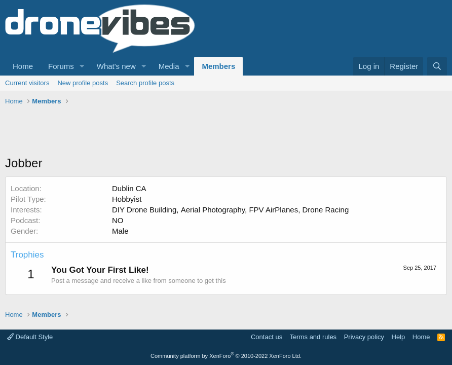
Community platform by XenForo (226, 356)
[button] (82, 66)
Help (398, 337)
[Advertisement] (189, 132)
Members (218, 66)
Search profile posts (145, 83)
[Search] (437, 66)
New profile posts (82, 83)
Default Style (30, 337)
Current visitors (27, 83)
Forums (61, 66)
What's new (116, 66)
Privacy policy (364, 337)
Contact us (266, 337)
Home (23, 66)
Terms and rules (313, 337)
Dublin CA (129, 188)
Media (169, 66)
